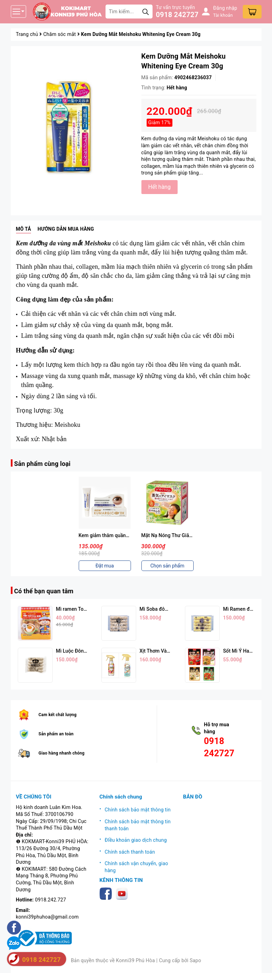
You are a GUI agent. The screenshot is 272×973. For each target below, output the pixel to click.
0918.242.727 (50, 900)
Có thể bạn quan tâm (43, 591)
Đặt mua (104, 566)
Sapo (195, 960)
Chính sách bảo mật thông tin (138, 809)
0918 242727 (177, 14)
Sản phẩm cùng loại (42, 463)
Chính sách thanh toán (130, 852)
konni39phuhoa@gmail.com (47, 917)
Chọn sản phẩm (167, 566)
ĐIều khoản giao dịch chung (136, 840)
